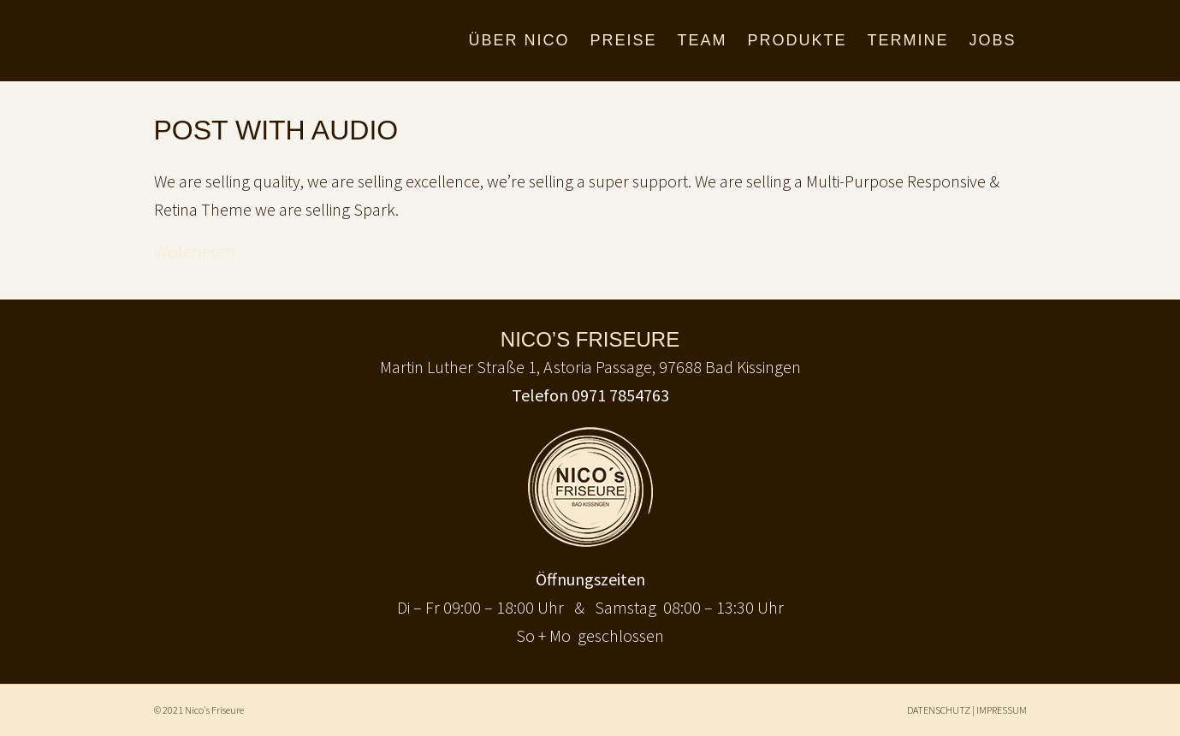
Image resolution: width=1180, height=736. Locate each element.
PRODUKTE (796, 40)
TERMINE (907, 40)
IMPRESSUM (1001, 709)
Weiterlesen (194, 251)
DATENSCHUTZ (938, 709)
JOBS (992, 40)
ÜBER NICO (518, 40)
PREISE (623, 40)
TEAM (701, 40)
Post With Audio (276, 130)
